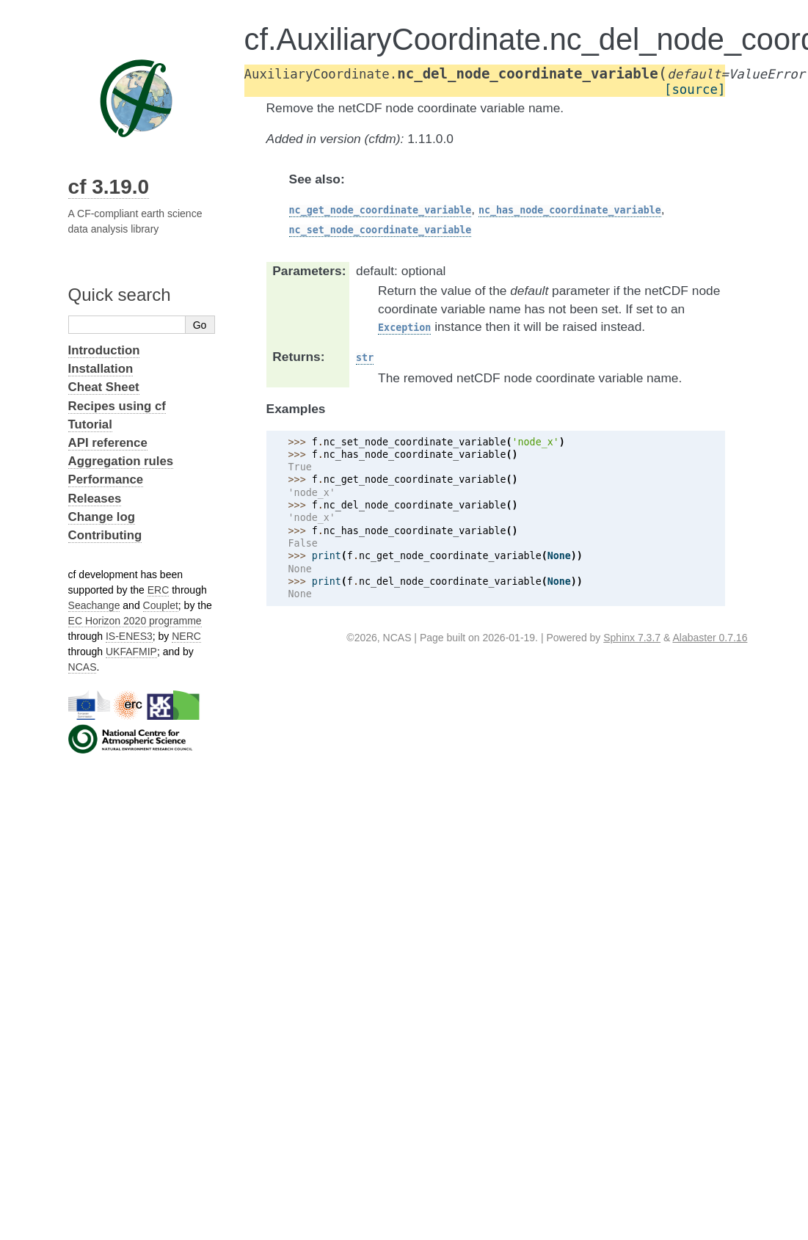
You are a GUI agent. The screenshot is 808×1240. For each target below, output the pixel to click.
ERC (159, 590)
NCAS (82, 667)
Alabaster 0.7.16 (709, 637)
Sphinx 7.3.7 (631, 637)
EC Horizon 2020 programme (135, 621)
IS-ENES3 (129, 636)
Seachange (94, 605)
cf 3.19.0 (109, 186)
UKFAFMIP (131, 651)
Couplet (160, 605)
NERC (186, 636)
